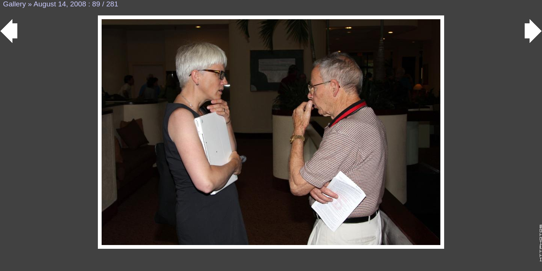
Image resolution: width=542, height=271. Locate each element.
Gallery (14, 4)
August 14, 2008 (59, 4)
